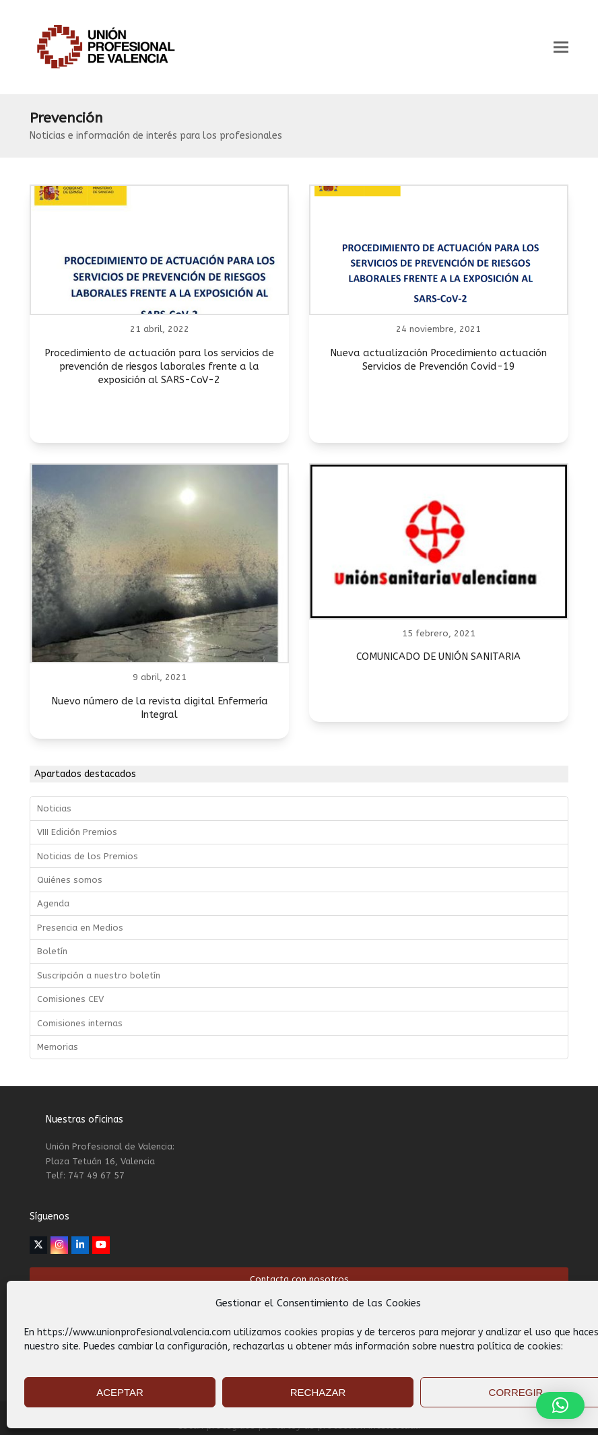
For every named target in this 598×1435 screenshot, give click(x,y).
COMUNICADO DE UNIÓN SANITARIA (438, 657)
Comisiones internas (80, 1023)
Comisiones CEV (70, 999)
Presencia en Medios (80, 928)
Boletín (52, 951)
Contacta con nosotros (299, 1279)
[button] (561, 47)
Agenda (53, 903)
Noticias (54, 808)
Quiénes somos (69, 880)
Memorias (57, 1047)
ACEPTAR (119, 1392)
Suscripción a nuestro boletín (98, 975)
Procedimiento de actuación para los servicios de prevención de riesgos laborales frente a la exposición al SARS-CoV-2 (159, 366)
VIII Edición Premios (77, 832)
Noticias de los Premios (87, 856)
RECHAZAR (318, 1392)
